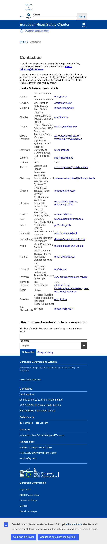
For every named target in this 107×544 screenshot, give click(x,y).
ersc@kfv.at (60, 96)
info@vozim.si (62, 285)
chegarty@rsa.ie (63, 214)
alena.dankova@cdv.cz (66, 136)
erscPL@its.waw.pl (64, 256)
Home (23, 42)
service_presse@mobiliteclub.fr (71, 167)
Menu (84, 24)
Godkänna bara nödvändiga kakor (58, 537)
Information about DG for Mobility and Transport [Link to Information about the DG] (42, 435)
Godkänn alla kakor (23, 537)
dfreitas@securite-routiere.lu (69, 239)
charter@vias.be (63, 103)
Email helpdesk (27, 394)
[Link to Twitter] (42, 423)
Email (23, 331)
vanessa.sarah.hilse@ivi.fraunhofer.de (74, 178)
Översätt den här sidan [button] (37, 31)
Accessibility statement (30, 379)
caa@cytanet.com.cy (65, 126)
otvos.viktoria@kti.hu (65, 201)
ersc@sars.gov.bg (64, 108)
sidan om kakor (74, 524)
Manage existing (45, 352)
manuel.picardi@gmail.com (69, 219)
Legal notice (25, 489)
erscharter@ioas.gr (64, 190)
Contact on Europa (28, 500)
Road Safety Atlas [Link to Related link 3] (28, 458)
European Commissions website (38, 362)
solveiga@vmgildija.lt (65, 233)
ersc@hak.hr (61, 117)
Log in (28, 16)
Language (24, 341)
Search (36, 14)
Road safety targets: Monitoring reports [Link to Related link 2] (38, 453)
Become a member (28, 7)
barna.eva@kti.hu (63, 204)
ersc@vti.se (60, 299)
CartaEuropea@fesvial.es (68, 288)
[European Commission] (22, 16)
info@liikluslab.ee (63, 157)
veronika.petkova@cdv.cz (68, 139)
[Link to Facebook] (26, 423)
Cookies (24, 506)
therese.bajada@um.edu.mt (69, 246)
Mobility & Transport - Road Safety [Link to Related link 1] (36, 447)
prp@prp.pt (60, 269)
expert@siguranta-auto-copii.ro (71, 277)
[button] (21, 31)
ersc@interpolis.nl (64, 308)
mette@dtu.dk (62, 150)
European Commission (33, 483)
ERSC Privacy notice (29, 495)
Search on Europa (28, 511)
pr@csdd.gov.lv (62, 225)
